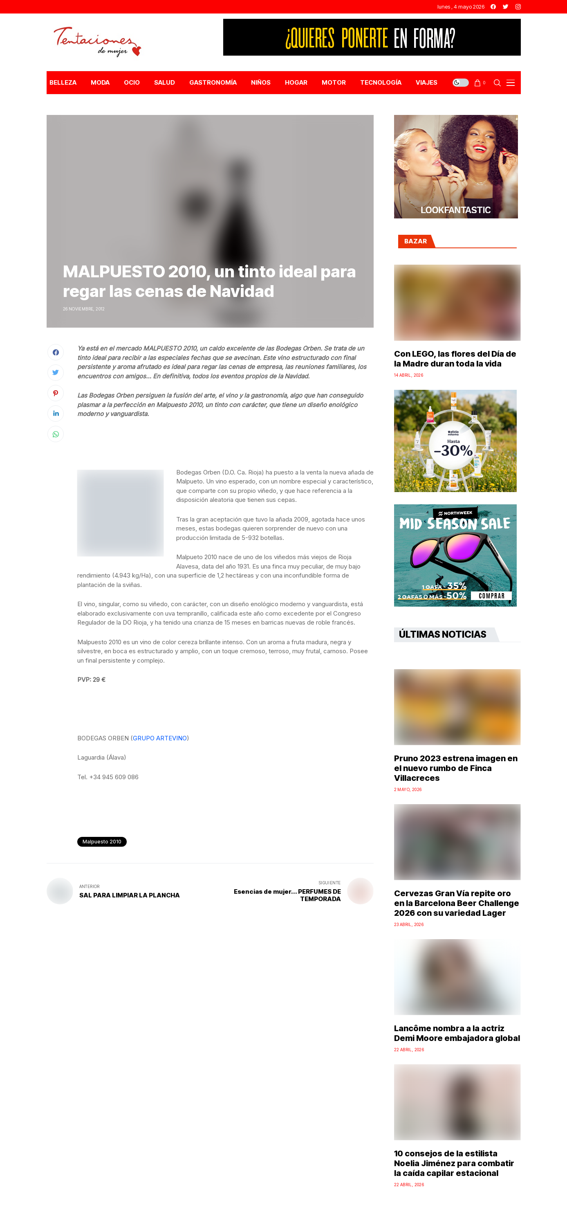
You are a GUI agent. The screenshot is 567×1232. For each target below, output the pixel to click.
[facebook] (493, 6)
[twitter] (506, 6)
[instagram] (518, 6)
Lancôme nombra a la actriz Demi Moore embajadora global (457, 1033)
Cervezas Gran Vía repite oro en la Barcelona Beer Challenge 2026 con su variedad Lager (456, 903)
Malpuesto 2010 (102, 842)
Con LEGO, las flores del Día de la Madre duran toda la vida (455, 359)
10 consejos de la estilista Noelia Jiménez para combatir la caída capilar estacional (454, 1163)
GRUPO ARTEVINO (160, 738)
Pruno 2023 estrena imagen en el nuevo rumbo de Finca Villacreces (456, 768)
